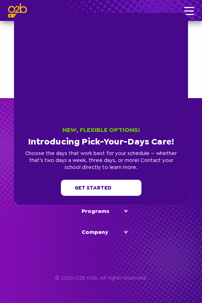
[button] (186, 15)
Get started (101, 187)
